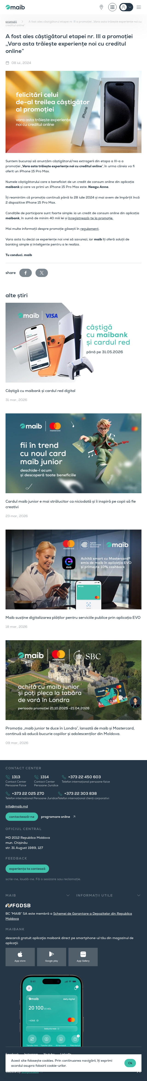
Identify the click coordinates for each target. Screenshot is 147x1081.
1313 (16, 777)
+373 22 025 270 (28, 793)
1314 (45, 777)
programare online (55, 817)
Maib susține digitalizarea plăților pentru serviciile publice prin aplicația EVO (73, 617)
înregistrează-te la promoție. (90, 218)
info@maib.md (17, 806)
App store (20, 960)
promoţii (11, 21)
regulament (89, 229)
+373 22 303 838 (80, 793)
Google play (51, 960)
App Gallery (83, 960)
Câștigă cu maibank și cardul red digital (40, 390)
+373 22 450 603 (84, 777)
